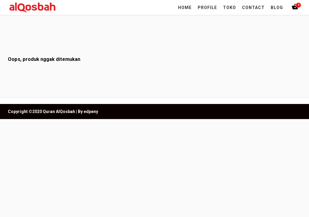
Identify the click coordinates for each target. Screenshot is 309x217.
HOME (185, 7)
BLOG (277, 7)
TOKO (229, 7)
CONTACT (253, 7)
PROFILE (207, 7)
